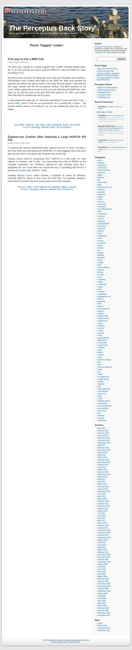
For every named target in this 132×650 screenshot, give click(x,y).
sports (100, 352)
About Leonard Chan (106, 71)
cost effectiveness (105, 209)
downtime (101, 228)
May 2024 (101, 428)
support (101, 355)
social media (103, 345)
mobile (100, 282)
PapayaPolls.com (104, 92)
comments (102, 204)
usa (99, 386)
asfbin (21, 125)
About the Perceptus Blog (107, 69)
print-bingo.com (104, 309)
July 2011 (101, 513)
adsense (101, 163)
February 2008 (103, 608)
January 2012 (103, 504)
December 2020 (104, 438)
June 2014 (102, 467)
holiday (100, 262)
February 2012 (103, 501)
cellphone (101, 194)
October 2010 (103, 535)
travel (100, 369)
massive (72, 187)
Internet (101, 270)
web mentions (103, 408)
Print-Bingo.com (104, 97)
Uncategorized (103, 377)
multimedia (102, 284)
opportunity (102, 294)
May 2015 (101, 455)
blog (99, 185)
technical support (104, 360)
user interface (103, 391)
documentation (103, 224)
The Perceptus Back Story (52, 28)
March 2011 (102, 523)
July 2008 (101, 596)
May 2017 (101, 445)
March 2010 (102, 550)
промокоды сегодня (104, 112)
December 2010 (104, 530)
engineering (102, 236)
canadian (101, 192)
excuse (100, 241)
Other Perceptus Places (107, 90)
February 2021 (103, 433)
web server (102, 411)
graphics (101, 255)
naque (100, 287)
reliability (101, 326)
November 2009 (104, 557)
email (100, 233)
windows (52, 189)
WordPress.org (103, 630)
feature (100, 248)
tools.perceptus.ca (105, 367)
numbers (101, 292)
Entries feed (102, 626)
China (100, 199)
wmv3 (77, 125)
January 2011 (103, 528)
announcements (104, 170)
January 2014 (103, 472)
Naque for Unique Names (107, 88)
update (100, 382)
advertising (102, 165)
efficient (101, 231)
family (100, 245)
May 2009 (101, 572)
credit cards (102, 214)
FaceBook (102, 243)
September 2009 (104, 562)
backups (101, 177)
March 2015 (102, 457)
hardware (101, 258)
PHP (99, 304)
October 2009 (103, 559)
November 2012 (104, 491)
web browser (103, 403)
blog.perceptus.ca (105, 187)
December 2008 (104, 584)
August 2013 (103, 477)
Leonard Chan (100, 52)
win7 (99, 413)
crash (35, 187)
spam (100, 350)
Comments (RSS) (73, 642)
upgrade (101, 384)
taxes (100, 357)
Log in (100, 623)
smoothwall (102, 343)
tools (99, 365)
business (101, 190)
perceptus (101, 301)
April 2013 (102, 482)
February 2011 (103, 525)
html (99, 265)
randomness (102, 321)
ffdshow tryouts (24, 175)
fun (99, 250)
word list (101, 418)
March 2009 (102, 576)
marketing (101, 279)
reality (100, 323)
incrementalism (103, 267)
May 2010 (101, 547)
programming (103, 316)
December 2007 (104, 613)
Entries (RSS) (57, 642)
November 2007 (104, 615)
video (48, 125)
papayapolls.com (104, 296)
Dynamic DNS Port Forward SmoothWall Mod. (107, 79)
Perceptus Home (104, 95)
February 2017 (103, 448)
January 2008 (103, 610)
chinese (101, 202)
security (101, 333)
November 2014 (104, 462)
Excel (100, 238)
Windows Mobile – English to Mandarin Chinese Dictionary (108, 74)
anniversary (102, 168)
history (100, 260)
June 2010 (102, 545)
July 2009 (101, 567)
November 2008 (104, 586)
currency (101, 216)
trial (99, 372)
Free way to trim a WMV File (26, 59)
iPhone (100, 272)
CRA (99, 211)
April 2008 (102, 603)
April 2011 (102, 521)
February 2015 (103, 460)
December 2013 (104, 474)
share (100, 335)
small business (103, 338)
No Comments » (64, 127)
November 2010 (104, 533)
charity (100, 197)
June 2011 (102, 516)
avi (24, 187)
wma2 (65, 125)
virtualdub (56, 125)
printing (101, 311)
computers (102, 207)
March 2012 (102, 499)
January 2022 (103, 431)
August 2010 (103, 540)
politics (100, 306)
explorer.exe (45, 187)
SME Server (102, 340)
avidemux (29, 125)
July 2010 (101, 542)
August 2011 (103, 511)
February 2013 (103, 487)
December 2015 (104, 450)
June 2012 (102, 494)
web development (104, 406)
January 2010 (103, 552)
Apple (100, 175)
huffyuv (64, 187)
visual (100, 399)
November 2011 (104, 506)
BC (99, 180)
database (101, 221)
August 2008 (103, 593)
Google (100, 253)
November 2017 (104, 440)
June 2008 (102, 598)
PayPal (100, 299)
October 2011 (103, 508)
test (99, 362)
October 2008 (103, 589)
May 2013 (101, 479)
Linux (100, 277)
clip (37, 125)
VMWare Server (104, 401)
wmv (71, 125)
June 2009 (102, 569)
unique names (103, 379)
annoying (35, 127)
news (100, 289)
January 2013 (103, 489)
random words (103, 318)
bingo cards (102, 182)
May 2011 (101, 518)
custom (100, 219)
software (45, 127)
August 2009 (103, 564)
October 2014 (103, 465)
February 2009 (103, 579)
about (100, 160)
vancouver (102, 394)
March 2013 (102, 484)
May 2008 (101, 601)
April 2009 (102, 574)
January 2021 (103, 436)
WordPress (102, 420)
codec (42, 125)
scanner (101, 328)
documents (102, 226)
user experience (104, 389)
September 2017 (104, 443)
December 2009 (104, 555)
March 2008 (102, 606)
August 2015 (103, 453)
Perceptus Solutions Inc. (104, 47)
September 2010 (104, 538)
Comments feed (104, 628)
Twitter (100, 374)
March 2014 (102, 470)
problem (101, 313)
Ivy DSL (101, 275)
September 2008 (104, 591)
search (100, 331)
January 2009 (103, 581)
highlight (56, 187)
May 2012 (101, 496)
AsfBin (17, 103)
